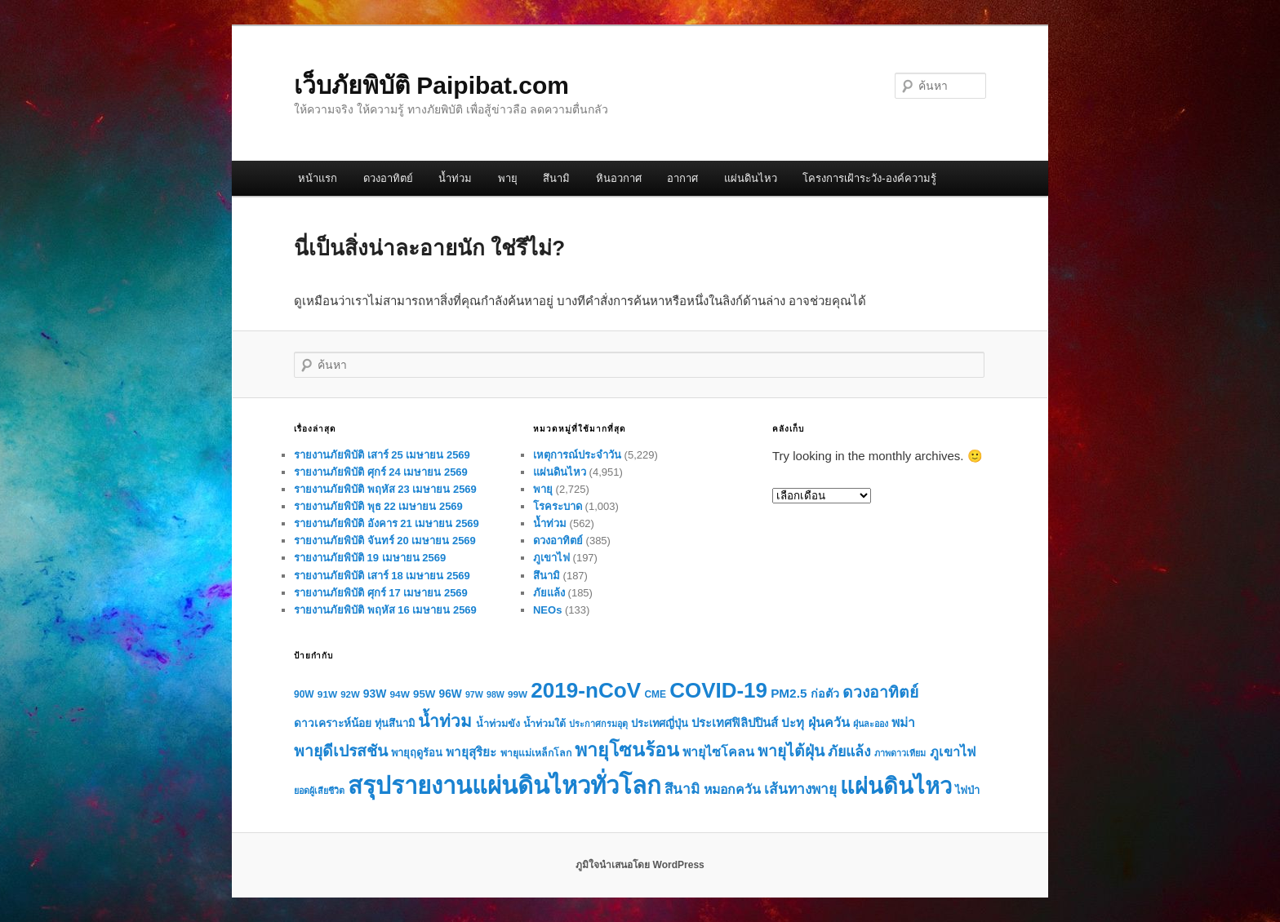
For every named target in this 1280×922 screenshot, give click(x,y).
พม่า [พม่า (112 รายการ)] (903, 722)
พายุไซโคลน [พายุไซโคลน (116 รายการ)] (718, 752)
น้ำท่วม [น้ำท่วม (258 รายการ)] (445, 720)
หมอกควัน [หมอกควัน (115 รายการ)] (732, 789)
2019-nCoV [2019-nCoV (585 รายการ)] (586, 690)
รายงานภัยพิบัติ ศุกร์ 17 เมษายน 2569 (381, 593)
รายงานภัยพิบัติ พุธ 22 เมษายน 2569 (378, 506)
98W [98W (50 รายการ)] (495, 694)
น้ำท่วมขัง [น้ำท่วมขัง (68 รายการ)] (498, 723)
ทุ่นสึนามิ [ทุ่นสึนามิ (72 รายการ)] (395, 723)
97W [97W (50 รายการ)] (474, 694)
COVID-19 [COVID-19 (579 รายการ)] (718, 690)
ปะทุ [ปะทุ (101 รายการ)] (792, 722)
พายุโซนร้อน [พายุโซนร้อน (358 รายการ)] (627, 749)
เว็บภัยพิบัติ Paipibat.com (431, 85)
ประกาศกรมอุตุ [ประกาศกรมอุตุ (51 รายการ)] (598, 724)
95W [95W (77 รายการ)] (424, 694)
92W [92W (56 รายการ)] (349, 694)
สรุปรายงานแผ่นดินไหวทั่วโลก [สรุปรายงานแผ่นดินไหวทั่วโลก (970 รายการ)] (504, 785)
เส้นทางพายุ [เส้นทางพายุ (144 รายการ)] (800, 789)
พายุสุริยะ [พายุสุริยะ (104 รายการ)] (471, 752)
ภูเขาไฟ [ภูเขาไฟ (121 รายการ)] (953, 751)
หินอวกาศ (619, 178)
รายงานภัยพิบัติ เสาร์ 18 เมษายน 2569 (382, 576)
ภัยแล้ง (549, 593)
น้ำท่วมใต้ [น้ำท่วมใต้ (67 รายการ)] (544, 723)
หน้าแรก (317, 178)
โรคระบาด (557, 506)
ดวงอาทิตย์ (388, 178)
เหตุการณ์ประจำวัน (577, 455)
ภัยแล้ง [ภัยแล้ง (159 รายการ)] (849, 751)
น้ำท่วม (455, 178)
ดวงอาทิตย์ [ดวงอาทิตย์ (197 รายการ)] (880, 692)
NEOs (547, 610)
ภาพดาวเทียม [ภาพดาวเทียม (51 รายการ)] (900, 753)
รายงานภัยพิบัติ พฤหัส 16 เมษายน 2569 (385, 610)
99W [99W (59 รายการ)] (517, 694)
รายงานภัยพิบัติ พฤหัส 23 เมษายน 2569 (385, 489)
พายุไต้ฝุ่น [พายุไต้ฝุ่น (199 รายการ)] (791, 751)
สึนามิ (556, 178)
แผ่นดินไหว (750, 178)
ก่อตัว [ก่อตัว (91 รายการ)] (825, 693)
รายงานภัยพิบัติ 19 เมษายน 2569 (370, 558)
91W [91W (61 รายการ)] (327, 694)
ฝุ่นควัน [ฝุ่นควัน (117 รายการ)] (829, 722)
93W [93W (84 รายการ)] (375, 693)
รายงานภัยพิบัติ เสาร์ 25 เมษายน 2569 (382, 455)
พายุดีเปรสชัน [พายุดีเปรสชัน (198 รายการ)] (341, 751)
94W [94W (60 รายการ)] (400, 694)
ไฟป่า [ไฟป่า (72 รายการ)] (967, 790)
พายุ (508, 178)
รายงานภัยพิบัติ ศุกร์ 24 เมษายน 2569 (381, 472)
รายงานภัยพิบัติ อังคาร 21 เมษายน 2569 (386, 523)
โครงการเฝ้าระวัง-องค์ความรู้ (869, 178)
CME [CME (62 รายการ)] (655, 694)
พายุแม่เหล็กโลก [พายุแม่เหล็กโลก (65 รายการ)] (535, 753)
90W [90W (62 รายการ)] (304, 694)
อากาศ (682, 178)
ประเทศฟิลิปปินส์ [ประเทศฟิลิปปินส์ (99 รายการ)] (734, 722)
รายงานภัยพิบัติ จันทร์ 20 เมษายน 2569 (385, 540)
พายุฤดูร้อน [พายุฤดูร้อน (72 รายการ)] (416, 753)
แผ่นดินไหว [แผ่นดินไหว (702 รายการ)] (896, 786)
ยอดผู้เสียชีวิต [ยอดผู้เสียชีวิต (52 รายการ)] (319, 791)
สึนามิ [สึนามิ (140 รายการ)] (682, 789)
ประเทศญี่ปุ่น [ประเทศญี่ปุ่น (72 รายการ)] (659, 723)
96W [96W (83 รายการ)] (450, 694)
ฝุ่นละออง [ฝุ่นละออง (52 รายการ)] (870, 724)
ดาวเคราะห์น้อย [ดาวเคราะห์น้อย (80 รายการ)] (332, 723)
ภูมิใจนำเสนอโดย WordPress (640, 865)
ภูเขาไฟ (551, 558)
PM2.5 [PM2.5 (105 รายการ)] (789, 693)
